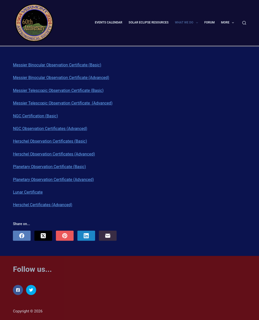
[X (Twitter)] (43, 236)
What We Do (187, 23)
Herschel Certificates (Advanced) (42, 204)
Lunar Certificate (28, 192)
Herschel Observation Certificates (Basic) (50, 141)
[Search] (244, 23)
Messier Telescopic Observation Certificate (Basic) (58, 90)
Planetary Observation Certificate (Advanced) (53, 179)
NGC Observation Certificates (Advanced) (50, 128)
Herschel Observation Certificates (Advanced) (54, 154)
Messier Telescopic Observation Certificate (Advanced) (63, 103)
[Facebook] (22, 236)
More (228, 23)
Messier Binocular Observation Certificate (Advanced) (61, 77)
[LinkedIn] (86, 236)
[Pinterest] (65, 236)
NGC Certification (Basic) (35, 116)
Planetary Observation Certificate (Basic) (49, 166)
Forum (209, 22)
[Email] (108, 236)
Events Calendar (108, 22)
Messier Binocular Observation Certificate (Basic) (57, 65)
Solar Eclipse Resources (148, 22)
